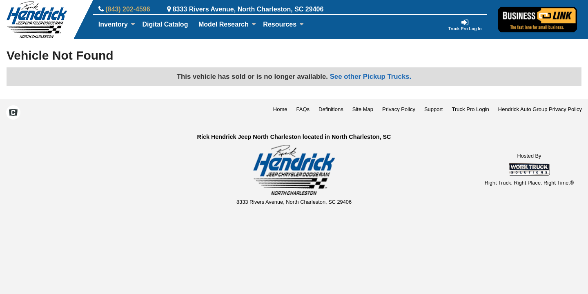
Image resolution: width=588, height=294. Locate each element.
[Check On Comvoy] (13, 113)
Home (280, 109)
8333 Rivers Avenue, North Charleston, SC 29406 (248, 9)
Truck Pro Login (470, 109)
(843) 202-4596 (127, 9)
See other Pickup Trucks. (371, 76)
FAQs (303, 109)
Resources (283, 24)
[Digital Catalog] (165, 24)
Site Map (362, 109)
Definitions (330, 109)
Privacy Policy (398, 109)
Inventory (116, 24)
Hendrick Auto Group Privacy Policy (540, 109)
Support (433, 109)
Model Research (227, 24)
